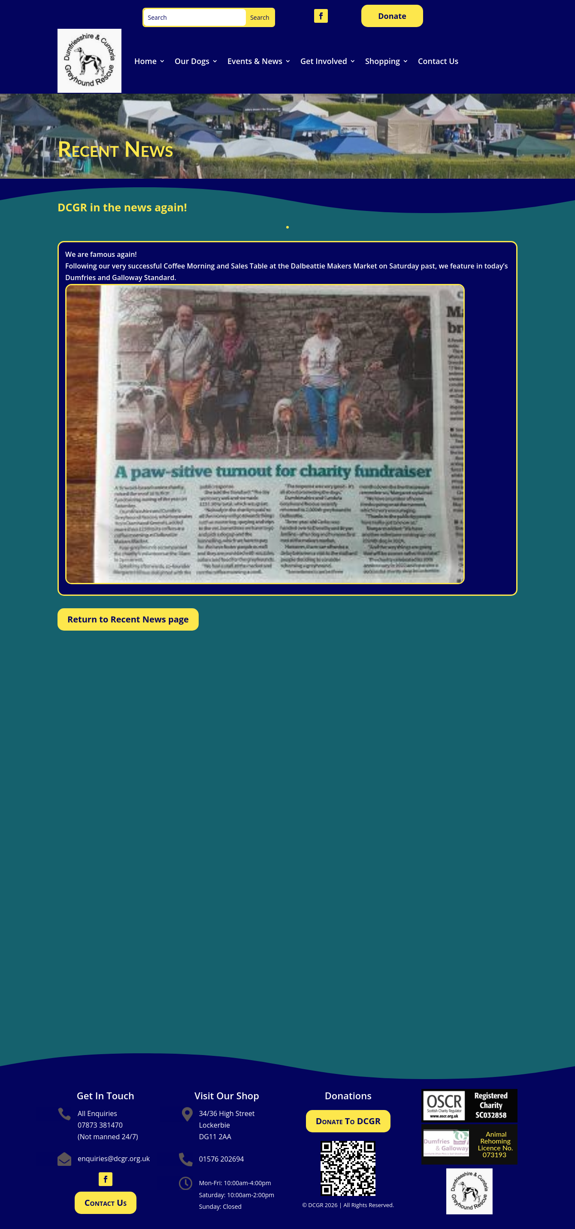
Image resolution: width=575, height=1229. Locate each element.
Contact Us (438, 61)
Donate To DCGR (348, 1121)
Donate (392, 16)
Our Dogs (192, 61)
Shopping (382, 61)
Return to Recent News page (128, 619)
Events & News (254, 61)
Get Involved (323, 61)
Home (145, 61)
